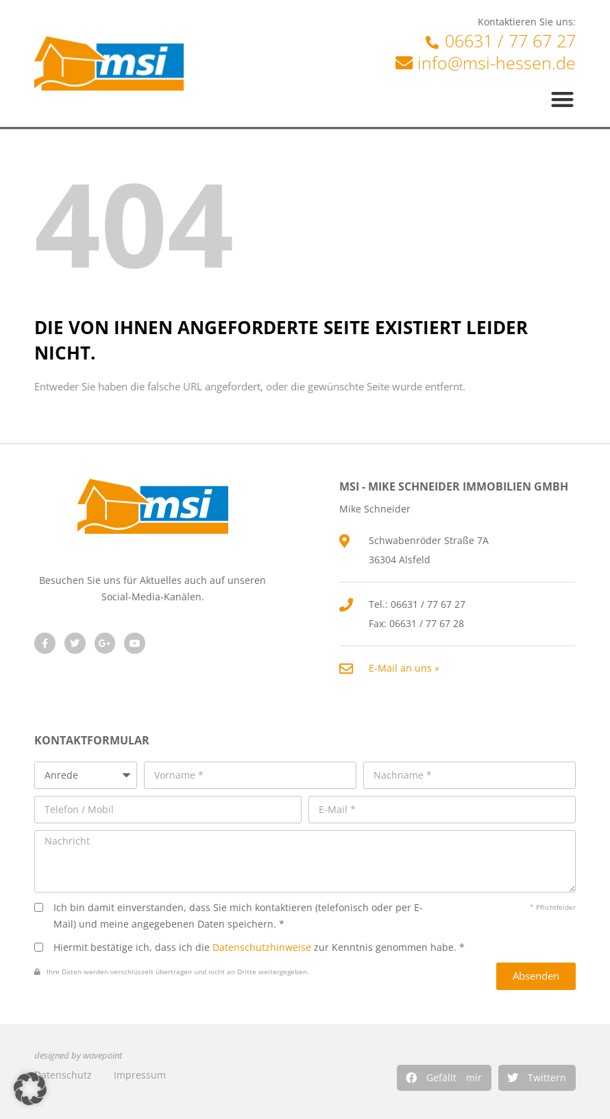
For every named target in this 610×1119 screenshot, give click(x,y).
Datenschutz (63, 1074)
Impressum (140, 1074)
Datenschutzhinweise (261, 947)
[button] (444, 1078)
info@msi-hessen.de (496, 62)
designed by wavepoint (78, 1055)
